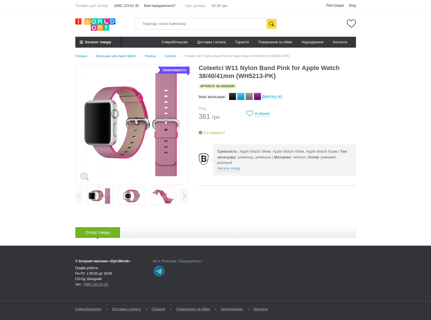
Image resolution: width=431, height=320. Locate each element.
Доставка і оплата (211, 42)
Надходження (312, 42)
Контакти (340, 42)
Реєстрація (335, 5)
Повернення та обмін (275, 42)
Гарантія (242, 42)
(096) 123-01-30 (126, 6)
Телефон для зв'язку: (92, 6)
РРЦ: (203, 109)
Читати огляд (228, 168)
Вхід (352, 5)
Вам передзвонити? (160, 6)
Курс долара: (196, 6)
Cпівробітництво (175, 42)
